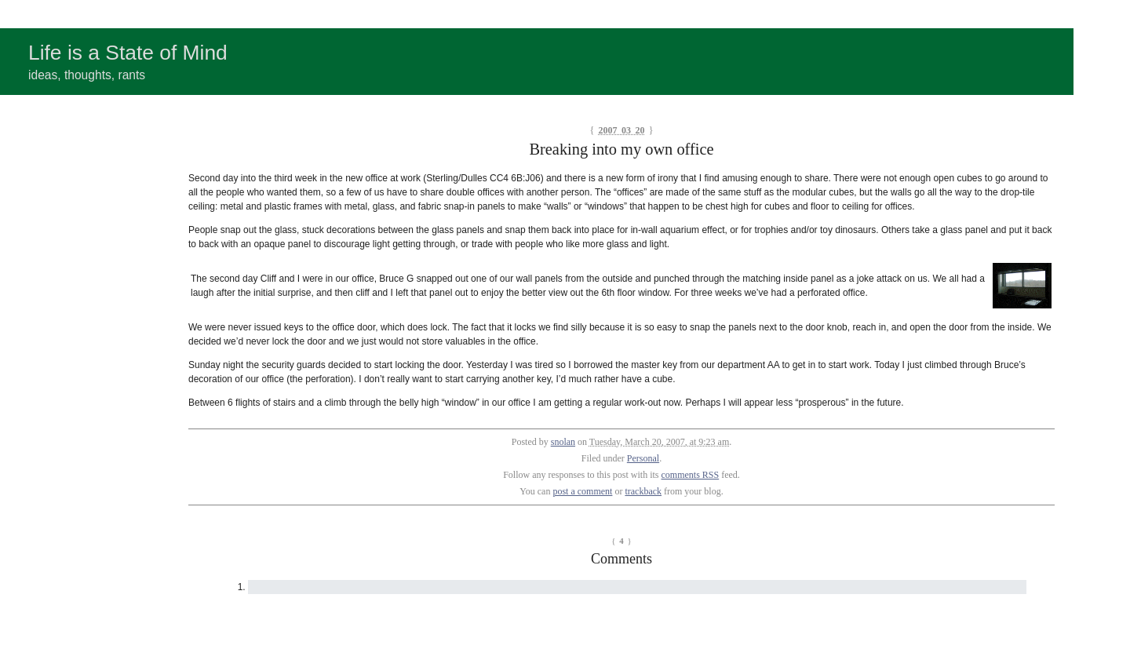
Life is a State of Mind (128, 52)
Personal (643, 458)
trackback (643, 491)
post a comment (582, 491)
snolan (563, 441)
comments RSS (691, 474)
